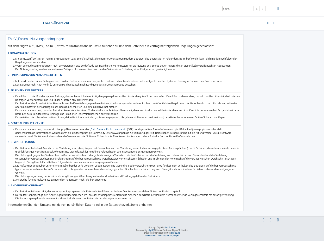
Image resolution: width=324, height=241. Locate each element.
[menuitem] (271, 9)
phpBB (151, 230)
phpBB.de (175, 233)
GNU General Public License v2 (108, 129)
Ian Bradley (170, 227)
